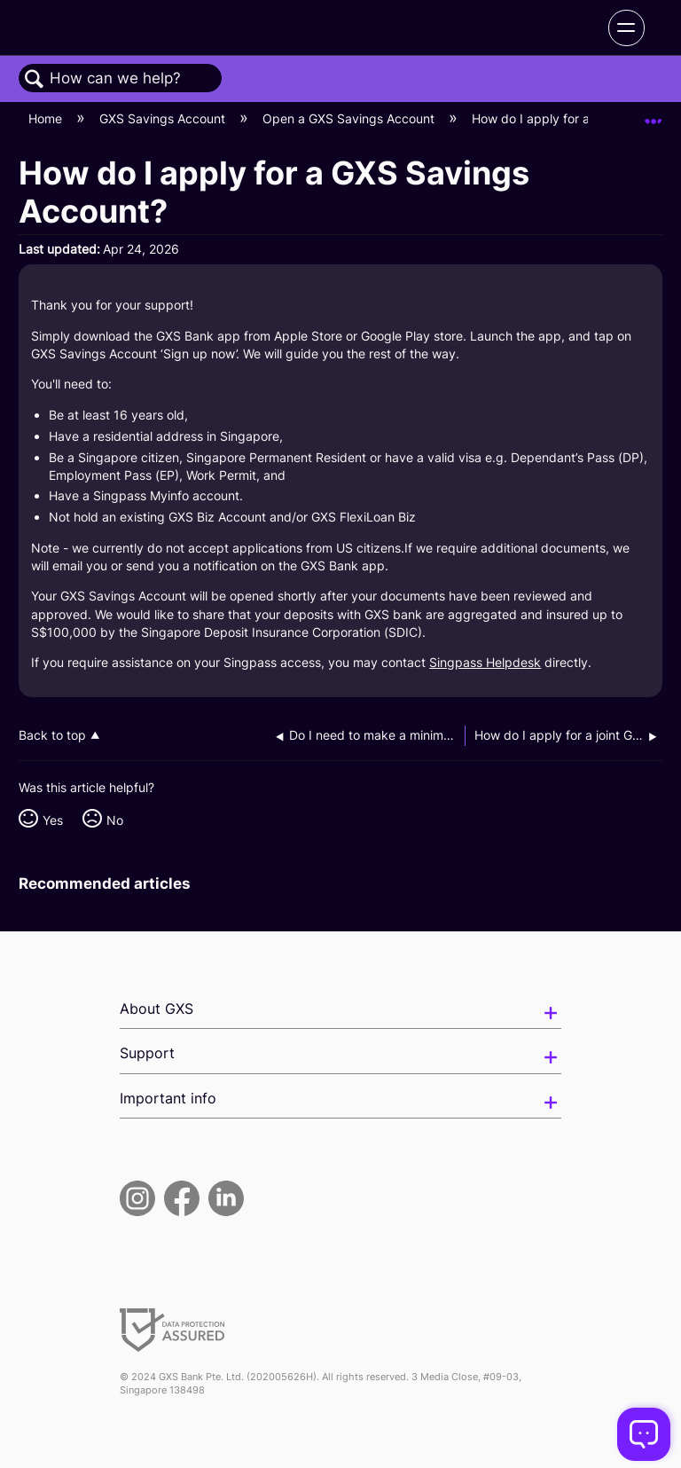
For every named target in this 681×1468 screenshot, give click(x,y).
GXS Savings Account (164, 118)
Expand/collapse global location (653, 114)
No (114, 820)
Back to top (52, 735)
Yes (53, 820)
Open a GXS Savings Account (350, 118)
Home (47, 118)
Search (35, 79)
